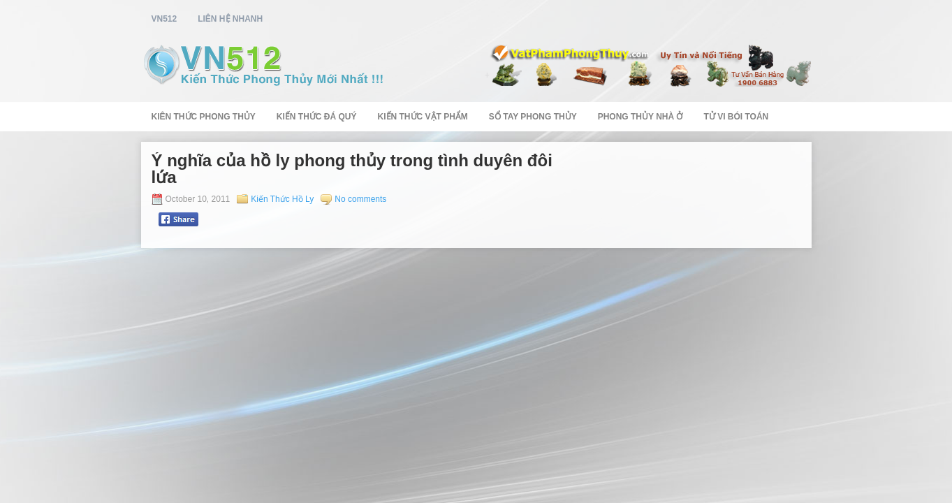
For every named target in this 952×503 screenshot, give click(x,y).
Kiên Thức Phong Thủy (204, 117)
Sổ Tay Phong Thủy (533, 117)
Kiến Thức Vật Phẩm (423, 117)
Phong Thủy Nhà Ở (640, 117)
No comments (360, 199)
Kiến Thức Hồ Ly (282, 199)
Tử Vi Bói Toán (735, 117)
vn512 (164, 19)
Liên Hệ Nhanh (230, 19)
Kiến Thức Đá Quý (317, 117)
